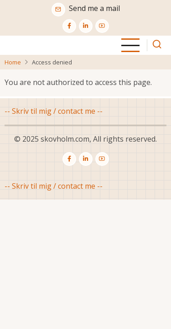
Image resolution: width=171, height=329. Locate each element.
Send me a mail (94, 8)
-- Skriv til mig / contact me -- (54, 111)
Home (13, 62)
